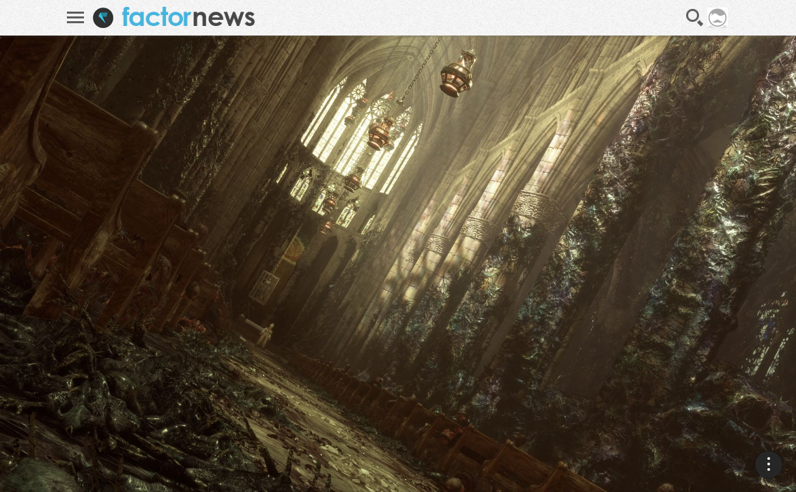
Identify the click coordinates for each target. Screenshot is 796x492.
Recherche (695, 18)
